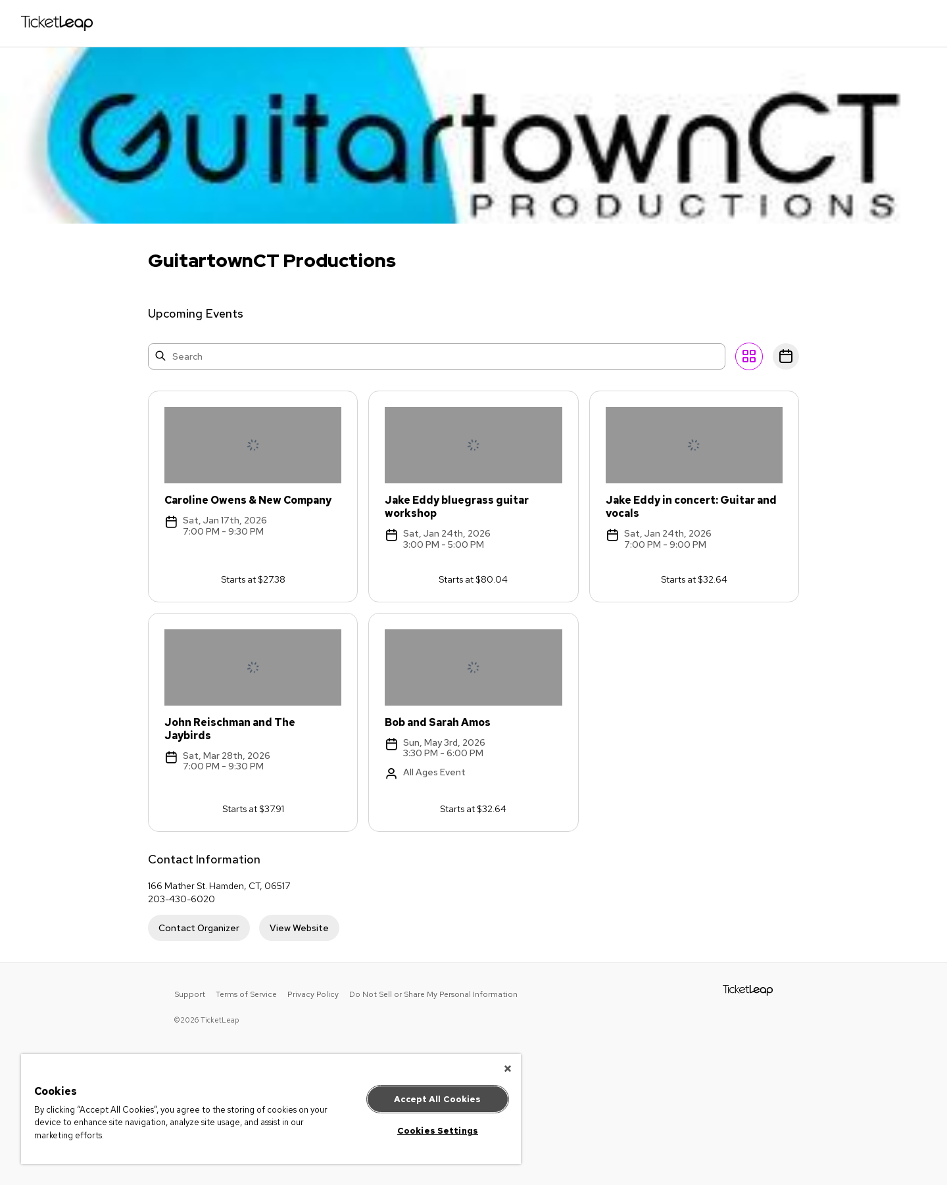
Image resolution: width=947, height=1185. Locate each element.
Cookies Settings (437, 1130)
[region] (271, 1109)
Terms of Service (246, 994)
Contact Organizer (198, 928)
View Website (299, 928)
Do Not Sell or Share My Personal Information (433, 994)
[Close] (508, 1069)
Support (189, 994)
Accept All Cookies (437, 1099)
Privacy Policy (313, 994)
